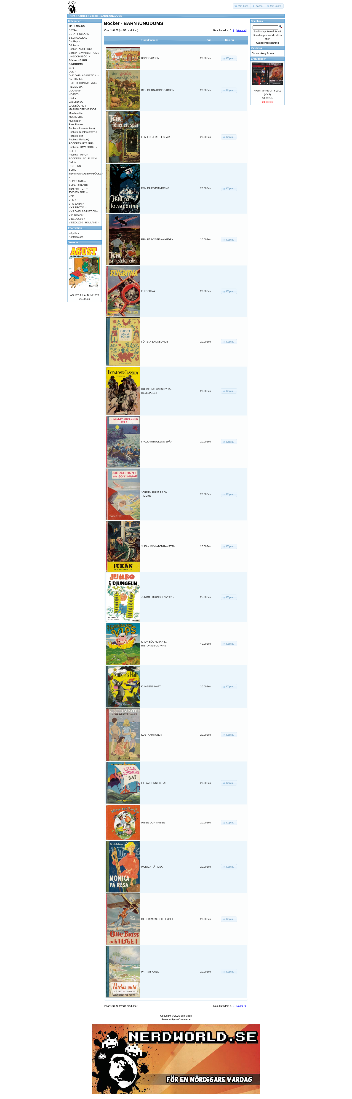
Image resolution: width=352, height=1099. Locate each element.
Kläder (72, 98)
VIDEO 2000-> (77, 218)
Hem (72, 15)
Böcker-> (74, 45)
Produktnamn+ (149, 40)
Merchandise (76, 113)
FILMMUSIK (76, 86)
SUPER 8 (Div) (77, 181)
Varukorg (256, 48)
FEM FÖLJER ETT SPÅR (155, 137)
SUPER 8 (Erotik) (78, 184)
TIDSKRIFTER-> (78, 188)
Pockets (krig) (76, 135)
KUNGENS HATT (151, 686)
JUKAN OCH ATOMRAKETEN (158, 546)
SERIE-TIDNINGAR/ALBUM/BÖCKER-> (86, 173)
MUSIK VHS (76, 116)
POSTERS (75, 166)
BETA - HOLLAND (79, 33)
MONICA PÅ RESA (152, 866)
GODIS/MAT (76, 90)
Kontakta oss (76, 237)
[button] (242, 6)
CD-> (72, 68)
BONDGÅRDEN (150, 58)
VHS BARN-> (76, 203)
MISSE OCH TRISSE (153, 822)
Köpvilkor (74, 233)
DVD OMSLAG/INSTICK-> (84, 75)
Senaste (73, 242)
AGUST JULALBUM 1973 (84, 295)
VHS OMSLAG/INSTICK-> (83, 211)
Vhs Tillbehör (76, 215)
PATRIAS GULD (150, 971)
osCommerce (183, 1019)
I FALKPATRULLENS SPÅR (157, 441)
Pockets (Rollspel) (79, 139)
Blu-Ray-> (74, 41)
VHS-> (72, 199)
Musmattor (75, 120)
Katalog (82, 15)
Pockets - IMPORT (79, 154)
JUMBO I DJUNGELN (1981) (157, 597)
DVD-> (72, 71)
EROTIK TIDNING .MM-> (83, 83)
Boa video (186, 1015)
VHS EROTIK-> (77, 207)
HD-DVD (74, 94)
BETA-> (73, 30)
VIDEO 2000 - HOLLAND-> (84, 222)
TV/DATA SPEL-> (78, 192)
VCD (71, 196)
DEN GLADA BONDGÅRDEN (157, 90)
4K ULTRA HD (77, 26)
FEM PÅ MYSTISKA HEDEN (157, 239)
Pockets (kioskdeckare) (82, 128)
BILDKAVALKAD (78, 37)
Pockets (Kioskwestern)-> (83, 132)
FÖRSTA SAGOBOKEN (154, 341)
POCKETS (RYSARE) (81, 143)
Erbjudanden (258, 58)
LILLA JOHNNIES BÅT (154, 783)
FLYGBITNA (148, 291)
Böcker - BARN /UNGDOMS (106, 15)
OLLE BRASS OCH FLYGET (157, 919)
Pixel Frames (76, 124)
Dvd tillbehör (76, 79)
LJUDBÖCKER (77, 105)
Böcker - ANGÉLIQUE (81, 49)
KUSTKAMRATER (151, 734)
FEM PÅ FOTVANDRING (155, 188)
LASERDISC (76, 101)
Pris (208, 40)
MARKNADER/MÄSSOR (82, 109)
